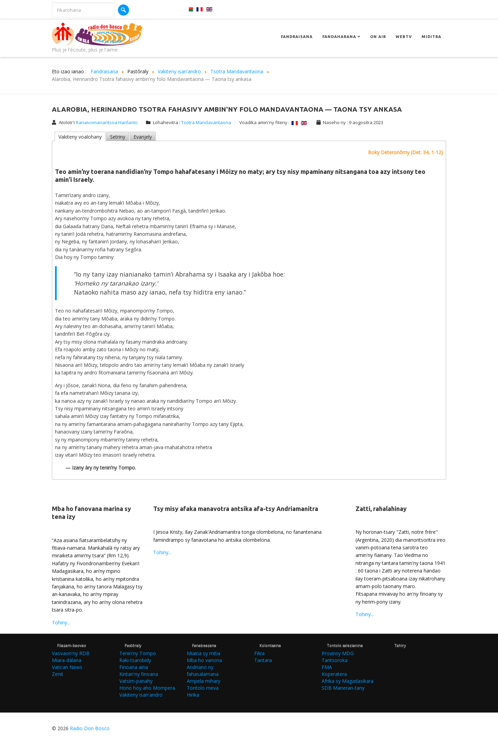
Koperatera (334, 674)
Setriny (117, 136)
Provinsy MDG (338, 653)
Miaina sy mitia (203, 653)
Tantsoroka (335, 660)
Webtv (404, 37)
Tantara (263, 660)
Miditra (431, 37)
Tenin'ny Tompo (137, 653)
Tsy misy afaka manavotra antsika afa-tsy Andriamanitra (235, 508)
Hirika (193, 694)
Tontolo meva (203, 688)
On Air (378, 37)
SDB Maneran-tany (343, 688)
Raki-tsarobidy (135, 660)
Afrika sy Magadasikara (348, 681)
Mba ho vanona (204, 660)
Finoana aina (133, 667)
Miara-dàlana (66, 660)
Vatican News (67, 667)
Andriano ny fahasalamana (203, 670)
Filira (259, 653)
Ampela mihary (203, 681)
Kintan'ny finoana (138, 674)
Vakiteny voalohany (80, 136)
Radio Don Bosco (90, 728)
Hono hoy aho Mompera (147, 688)
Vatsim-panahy (136, 681)
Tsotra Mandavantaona (206, 122)
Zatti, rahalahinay (381, 508)
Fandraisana (297, 37)
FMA (327, 667)
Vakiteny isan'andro (141, 694)
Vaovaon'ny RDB (71, 653)
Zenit (57, 674)
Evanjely (142, 136)
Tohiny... (61, 622)
